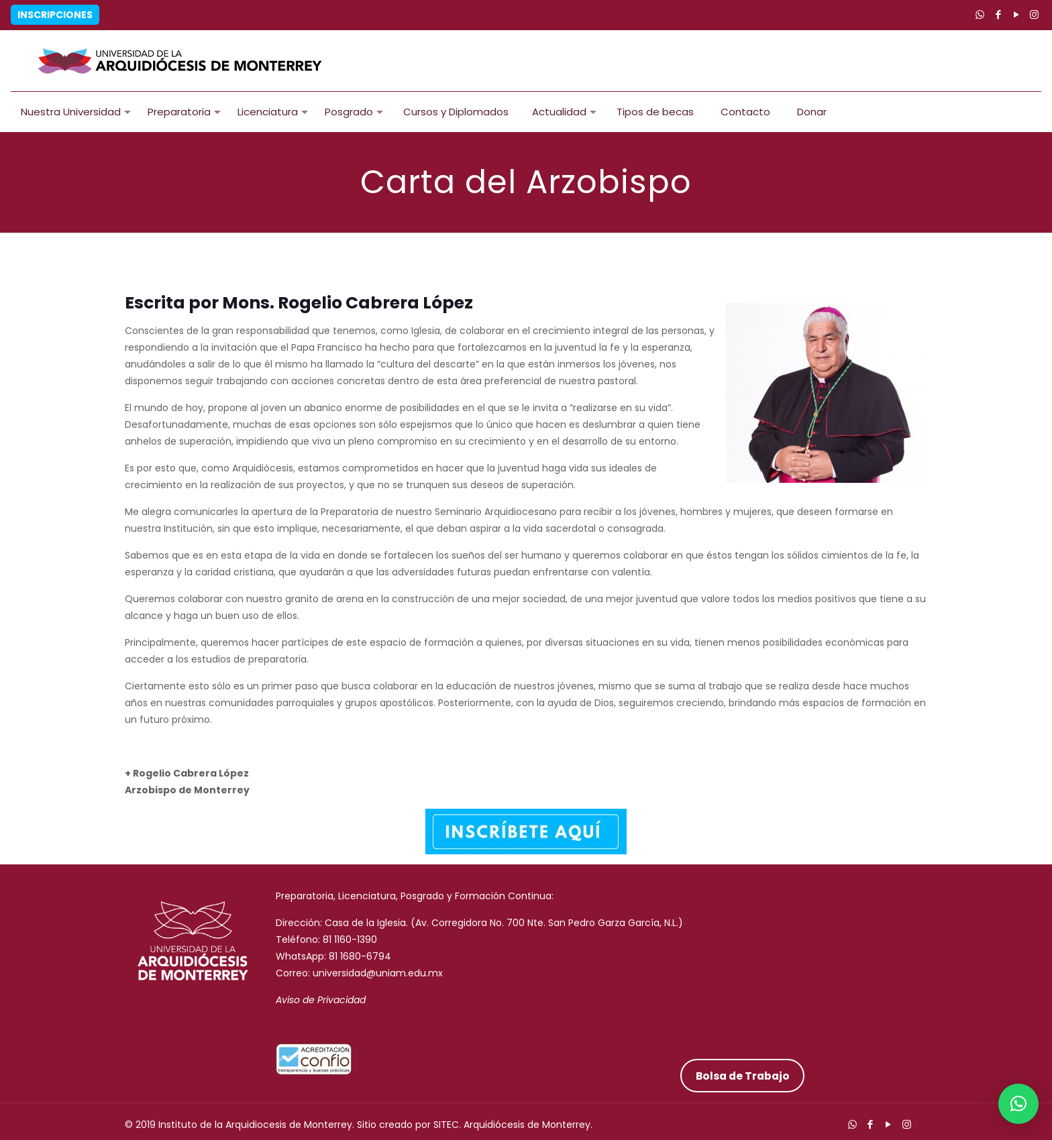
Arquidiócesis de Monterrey (527, 1124)
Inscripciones (55, 14)
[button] (1018, 1104)
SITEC (446, 1124)
